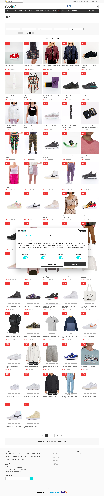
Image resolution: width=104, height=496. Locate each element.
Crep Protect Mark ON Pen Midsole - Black (69, 126)
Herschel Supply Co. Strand (32, 65)
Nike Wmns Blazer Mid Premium (68, 307)
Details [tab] (52, 235)
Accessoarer (39, 10)
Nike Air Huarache (86, 216)
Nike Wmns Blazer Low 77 (31, 216)
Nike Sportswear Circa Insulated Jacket (49, 397)
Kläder (20, 10)
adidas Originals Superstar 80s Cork (88, 66)
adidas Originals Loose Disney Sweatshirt (89, 367)
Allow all (74, 264)
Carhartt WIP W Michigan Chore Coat (12, 126)
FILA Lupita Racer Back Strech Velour (33, 126)
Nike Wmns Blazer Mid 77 (50, 186)
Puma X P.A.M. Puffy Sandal (32, 306)
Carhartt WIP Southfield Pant (32, 155)
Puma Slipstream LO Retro (88, 396)
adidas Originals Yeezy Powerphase (68, 96)
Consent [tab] (28, 235)
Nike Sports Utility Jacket (31, 366)
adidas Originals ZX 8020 (69, 276)
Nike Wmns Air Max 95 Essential (49, 156)
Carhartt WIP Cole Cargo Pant (89, 246)
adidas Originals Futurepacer (89, 95)
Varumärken (65, 10)
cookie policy (29, 249)
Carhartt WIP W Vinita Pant (70, 186)
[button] (13, 29)
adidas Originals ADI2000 (69, 366)
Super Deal (75, 10)
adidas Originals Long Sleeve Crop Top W (70, 216)
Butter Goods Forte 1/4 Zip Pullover (69, 337)
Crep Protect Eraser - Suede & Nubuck (51, 96)
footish (52, 441)
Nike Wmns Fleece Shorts (31, 186)
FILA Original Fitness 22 (31, 396)
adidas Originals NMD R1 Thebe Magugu (50, 307)
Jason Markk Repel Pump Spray (12, 96)
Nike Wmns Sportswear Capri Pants (13, 156)
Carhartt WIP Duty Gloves (12, 336)
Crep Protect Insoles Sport (69, 155)
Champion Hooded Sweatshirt (33, 276)
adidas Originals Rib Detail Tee (88, 156)
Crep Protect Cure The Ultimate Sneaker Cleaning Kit (89, 126)
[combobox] (14, 1)
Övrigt (54, 10)
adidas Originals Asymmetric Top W (13, 186)
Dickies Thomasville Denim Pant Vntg (69, 397)
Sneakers (13, 10)
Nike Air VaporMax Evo (11, 246)
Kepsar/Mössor (28, 10)
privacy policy (40, 249)
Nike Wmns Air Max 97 (49, 125)
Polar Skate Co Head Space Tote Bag (89, 307)
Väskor (47, 10)
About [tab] (75, 235)
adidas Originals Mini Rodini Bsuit (32, 96)
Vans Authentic (9, 65)
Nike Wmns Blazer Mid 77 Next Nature (52, 216)
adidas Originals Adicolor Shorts (50, 367)
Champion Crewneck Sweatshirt (49, 276)
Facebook (78, 453)
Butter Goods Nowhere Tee (51, 336)
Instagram (78, 455)
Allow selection (51, 264)
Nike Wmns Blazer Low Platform (87, 337)
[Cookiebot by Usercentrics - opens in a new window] (79, 230)
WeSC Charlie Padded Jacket (51, 65)
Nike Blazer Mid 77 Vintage (13, 426)
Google (60, 249)
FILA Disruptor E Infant (12, 396)
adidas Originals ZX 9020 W (32, 336)
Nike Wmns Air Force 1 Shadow (14, 216)
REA (59, 10)
